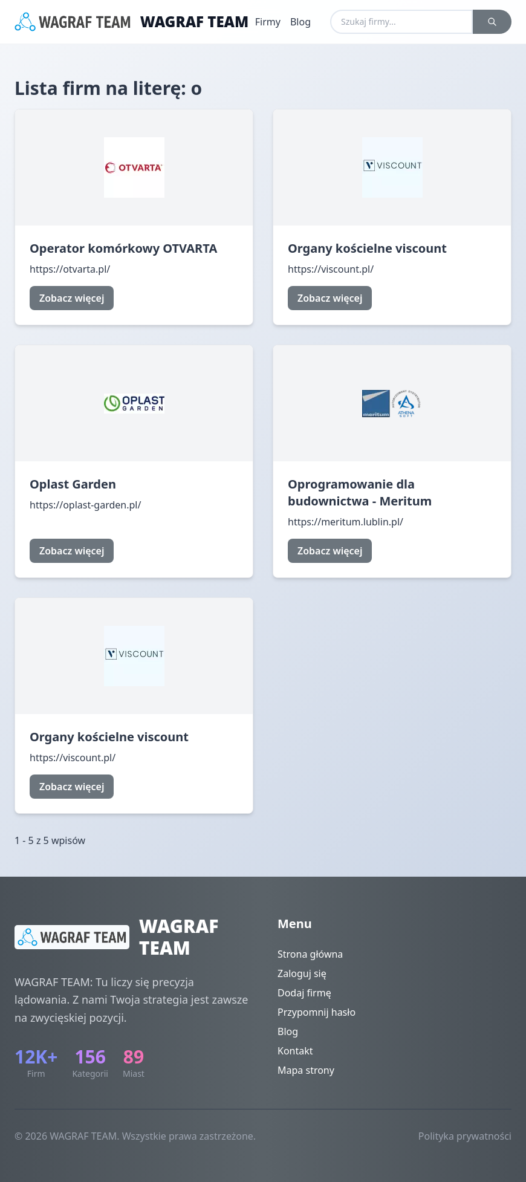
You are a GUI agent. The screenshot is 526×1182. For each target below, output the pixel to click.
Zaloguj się (302, 973)
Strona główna (310, 954)
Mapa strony (306, 1070)
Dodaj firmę (304, 992)
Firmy (268, 21)
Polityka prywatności (464, 1136)
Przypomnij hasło (317, 1012)
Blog (300, 21)
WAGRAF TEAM (194, 21)
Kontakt (295, 1050)
